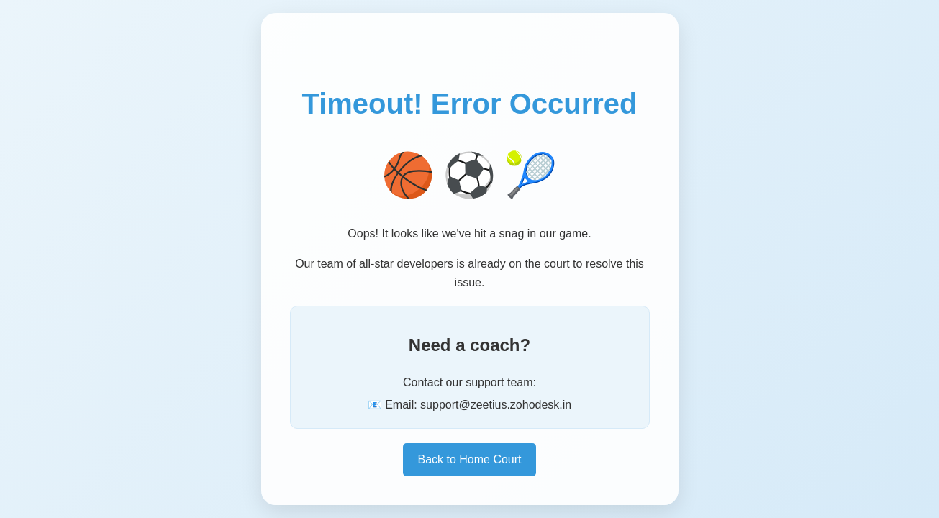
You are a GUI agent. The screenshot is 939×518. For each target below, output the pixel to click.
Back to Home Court (469, 459)
